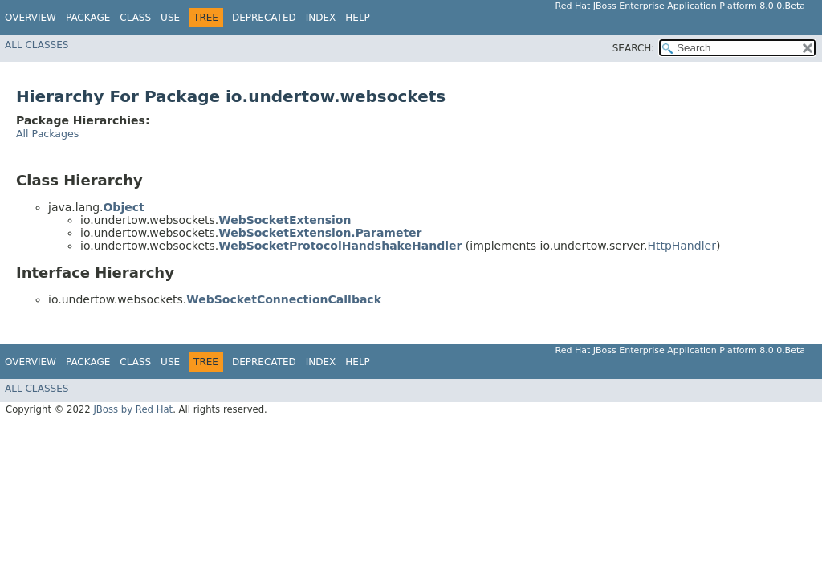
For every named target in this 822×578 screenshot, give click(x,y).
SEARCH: (633, 48)
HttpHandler (681, 245)
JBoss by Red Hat (133, 409)
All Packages (47, 134)
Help (357, 17)
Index (321, 17)
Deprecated (264, 17)
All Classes (36, 45)
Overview (30, 17)
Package (88, 17)
